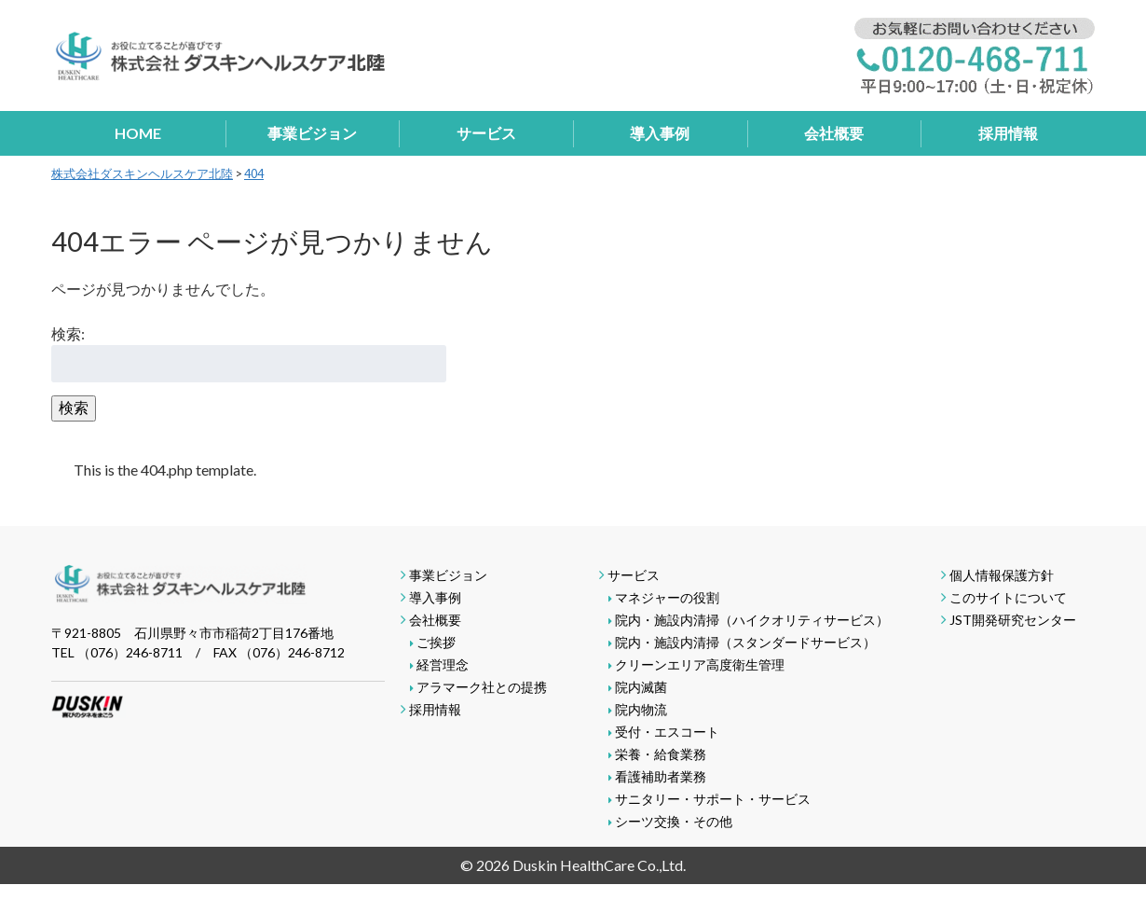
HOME (138, 133)
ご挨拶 (436, 642)
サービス (486, 133)
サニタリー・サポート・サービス (713, 799)
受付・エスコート (667, 732)
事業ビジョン (312, 133)
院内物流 (641, 709)
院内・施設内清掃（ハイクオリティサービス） (752, 620)
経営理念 (442, 664)
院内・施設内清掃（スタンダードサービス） (745, 642)
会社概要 (834, 133)
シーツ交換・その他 (673, 821)
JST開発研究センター (1012, 620)
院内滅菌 (641, 687)
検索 (74, 407)
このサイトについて (1008, 597)
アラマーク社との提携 (481, 687)
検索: (68, 333)
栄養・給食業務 (660, 754)
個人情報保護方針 (1001, 575)
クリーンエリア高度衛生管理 (699, 664)
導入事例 (659, 133)
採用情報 (1008, 133)
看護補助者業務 (660, 776)
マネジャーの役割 (667, 597)
